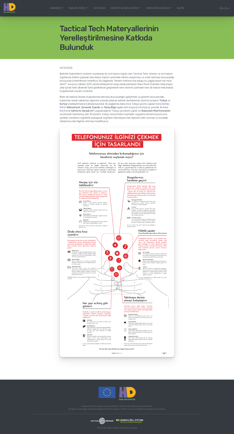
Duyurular (99, 8)
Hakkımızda (56, 8)
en (223, 8)
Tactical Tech (140, 73)
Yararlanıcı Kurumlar (158, 8)
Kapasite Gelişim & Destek (125, 8)
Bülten (180, 8)
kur (228, 8)
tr (220, 8)
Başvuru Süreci (77, 8)
